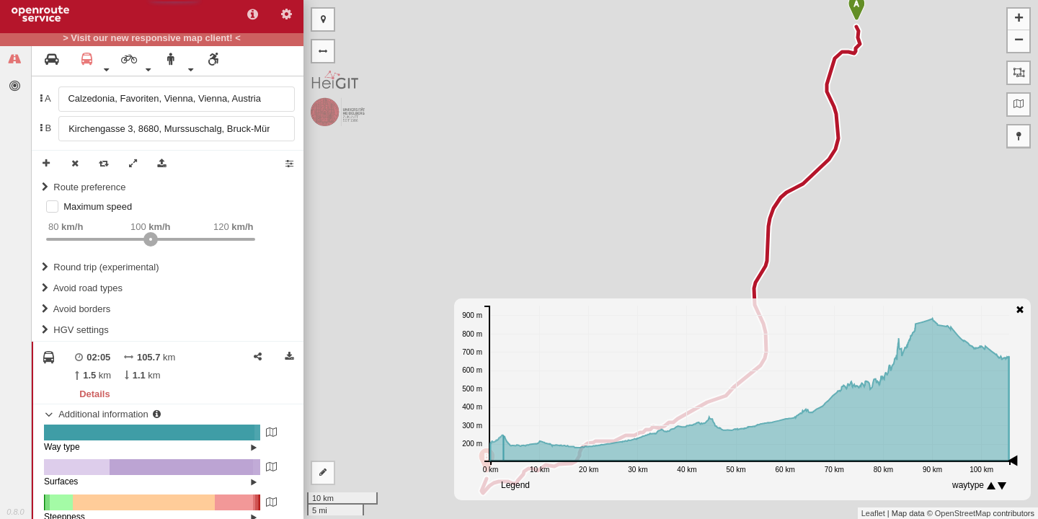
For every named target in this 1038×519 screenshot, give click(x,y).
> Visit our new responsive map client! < (152, 38)
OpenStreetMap (963, 513)
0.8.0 (15, 511)
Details (94, 394)
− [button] (1019, 41)
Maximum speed (97, 206)
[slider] (150, 239)
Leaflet (873, 513)
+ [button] (1019, 19)
